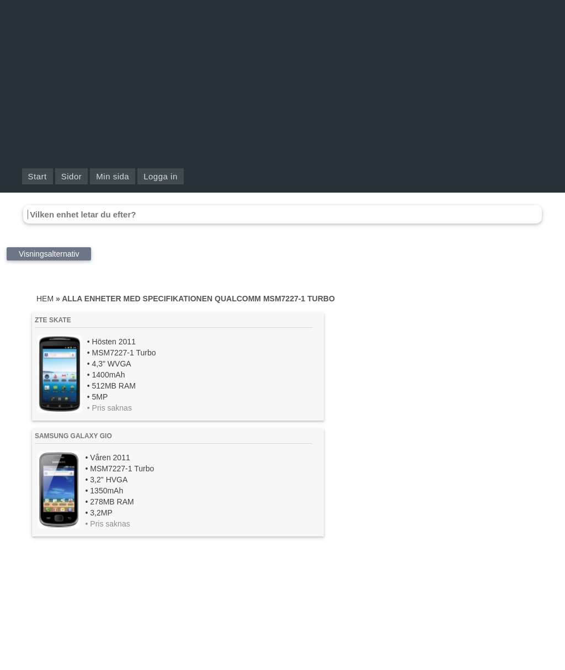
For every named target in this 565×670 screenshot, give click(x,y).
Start (37, 176)
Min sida (112, 176)
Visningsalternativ (49, 253)
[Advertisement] (282, 83)
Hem (45, 298)
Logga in (160, 176)
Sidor (71, 176)
